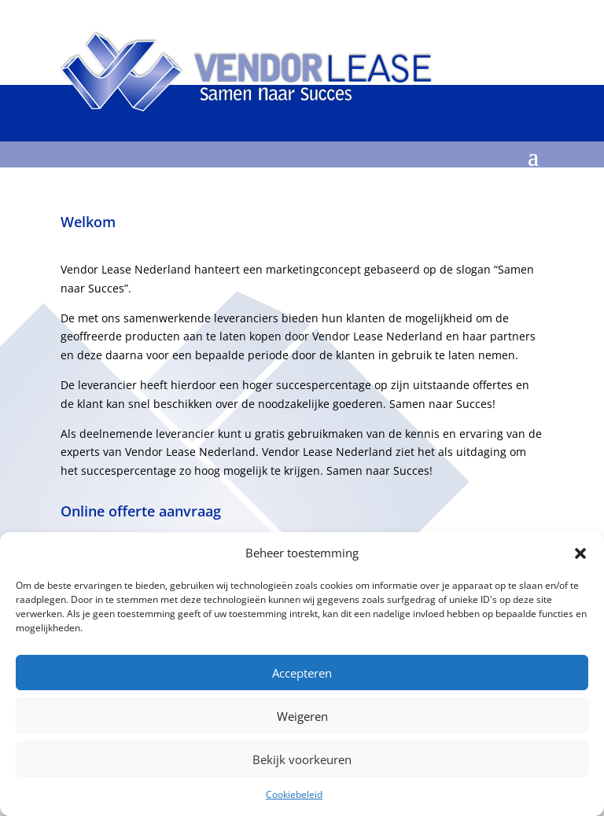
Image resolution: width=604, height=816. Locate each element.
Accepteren (302, 673)
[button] (580, 553)
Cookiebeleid (294, 794)
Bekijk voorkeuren (302, 759)
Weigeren (302, 716)
